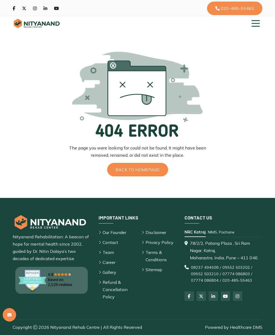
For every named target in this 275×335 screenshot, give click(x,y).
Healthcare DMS (246, 327)
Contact (110, 242)
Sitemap (154, 269)
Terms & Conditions (156, 256)
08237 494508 (205, 267)
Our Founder (114, 232)
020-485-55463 (234, 8)
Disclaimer (156, 232)
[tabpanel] (223, 262)
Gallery (109, 272)
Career (109, 262)
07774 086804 (205, 280)
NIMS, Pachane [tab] (221, 232)
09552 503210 (205, 273)
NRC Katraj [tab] (195, 232)
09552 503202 (236, 267)
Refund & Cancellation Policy (115, 289)
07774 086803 (236, 273)
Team (108, 252)
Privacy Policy (159, 242)
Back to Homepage (137, 169)
